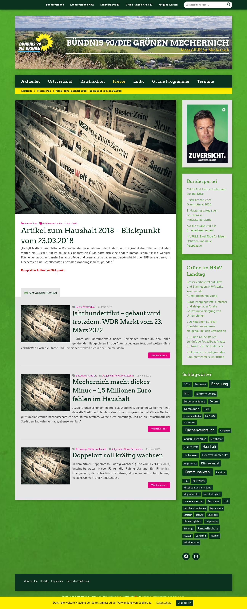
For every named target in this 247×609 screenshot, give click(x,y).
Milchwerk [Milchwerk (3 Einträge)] (199, 481)
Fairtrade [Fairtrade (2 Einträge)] (210, 416)
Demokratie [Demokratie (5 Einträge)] (191, 409)
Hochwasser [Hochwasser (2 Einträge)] (190, 455)
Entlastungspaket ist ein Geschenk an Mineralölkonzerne (202, 214)
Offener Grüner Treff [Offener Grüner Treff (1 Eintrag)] (193, 501)
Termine (205, 81)
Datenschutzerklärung (77, 581)
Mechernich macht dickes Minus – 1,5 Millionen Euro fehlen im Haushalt (111, 390)
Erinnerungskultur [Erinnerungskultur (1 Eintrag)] (192, 415)
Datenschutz (163, 602)
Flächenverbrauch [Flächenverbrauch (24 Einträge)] (199, 430)
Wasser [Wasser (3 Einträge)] (215, 535)
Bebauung (81, 375)
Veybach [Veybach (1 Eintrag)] (188, 535)
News (79, 307)
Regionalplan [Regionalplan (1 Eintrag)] (216, 508)
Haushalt (92, 375)
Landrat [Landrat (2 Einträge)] (220, 472)
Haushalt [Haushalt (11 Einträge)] (209, 446)
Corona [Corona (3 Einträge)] (214, 401)
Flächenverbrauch (52, 223)
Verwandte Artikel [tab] (43, 293)
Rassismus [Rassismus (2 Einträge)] (213, 501)
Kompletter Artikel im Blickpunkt (43, 270)
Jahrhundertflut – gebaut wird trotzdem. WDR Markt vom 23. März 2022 (117, 321)
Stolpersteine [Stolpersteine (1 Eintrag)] (211, 521)
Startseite (26, 91)
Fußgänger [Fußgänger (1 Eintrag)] (225, 430)
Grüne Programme (170, 81)
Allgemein (108, 375)
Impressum (57, 581)
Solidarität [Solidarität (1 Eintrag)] (212, 514)
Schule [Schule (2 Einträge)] (199, 514)
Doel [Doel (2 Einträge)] (206, 409)
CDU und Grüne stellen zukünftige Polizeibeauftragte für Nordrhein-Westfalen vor (206, 341)
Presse (119, 81)
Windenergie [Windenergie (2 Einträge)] (191, 542)
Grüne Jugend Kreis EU (139, 4)
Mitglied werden (168, 4)
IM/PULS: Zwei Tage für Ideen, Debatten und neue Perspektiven (206, 240)
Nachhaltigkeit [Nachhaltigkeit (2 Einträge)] (211, 494)
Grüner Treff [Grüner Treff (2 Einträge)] (191, 447)
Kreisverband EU (110, 4)
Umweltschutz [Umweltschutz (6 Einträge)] (208, 528)
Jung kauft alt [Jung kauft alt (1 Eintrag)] (190, 463)
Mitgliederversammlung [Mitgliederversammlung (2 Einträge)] (197, 487)
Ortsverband (60, 81)
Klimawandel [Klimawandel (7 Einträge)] (210, 463)
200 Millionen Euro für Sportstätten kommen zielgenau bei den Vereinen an (206, 326)
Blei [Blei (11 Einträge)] (187, 393)
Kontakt (44, 581)
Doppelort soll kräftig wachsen (117, 455)
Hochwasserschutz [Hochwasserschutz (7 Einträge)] (215, 455)
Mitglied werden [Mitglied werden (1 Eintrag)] (191, 494)
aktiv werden (31, 581)
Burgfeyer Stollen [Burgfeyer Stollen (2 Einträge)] (206, 394)
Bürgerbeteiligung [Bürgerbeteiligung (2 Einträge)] (194, 401)
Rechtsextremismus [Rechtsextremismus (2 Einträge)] (195, 508)
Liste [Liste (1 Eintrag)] (186, 480)
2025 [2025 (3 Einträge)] (187, 384)
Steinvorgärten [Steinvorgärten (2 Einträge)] (192, 521)
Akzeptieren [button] (184, 602)
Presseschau (44, 91)
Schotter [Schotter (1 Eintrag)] (188, 514)
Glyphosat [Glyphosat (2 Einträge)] (217, 439)
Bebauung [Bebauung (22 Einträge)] (219, 383)
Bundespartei (202, 181)
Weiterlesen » (159, 355)
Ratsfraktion (92, 81)
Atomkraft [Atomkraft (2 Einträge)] (200, 384)
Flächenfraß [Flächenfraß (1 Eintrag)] (189, 422)
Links (138, 81)
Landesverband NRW (82, 4)
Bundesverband (55, 4)
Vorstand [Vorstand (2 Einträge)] (201, 535)
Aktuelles (30, 81)
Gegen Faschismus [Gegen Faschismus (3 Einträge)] (195, 439)
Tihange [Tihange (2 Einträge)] (188, 528)
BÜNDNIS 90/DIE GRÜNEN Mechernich (147, 42)
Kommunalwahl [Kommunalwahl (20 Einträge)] (198, 472)
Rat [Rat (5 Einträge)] (226, 501)
